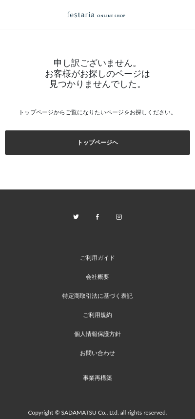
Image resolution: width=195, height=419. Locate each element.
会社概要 (97, 276)
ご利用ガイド (97, 257)
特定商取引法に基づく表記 (97, 295)
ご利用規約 (97, 314)
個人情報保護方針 (97, 333)
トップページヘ (97, 142)
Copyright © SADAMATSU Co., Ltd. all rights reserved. (97, 412)
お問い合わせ (97, 352)
